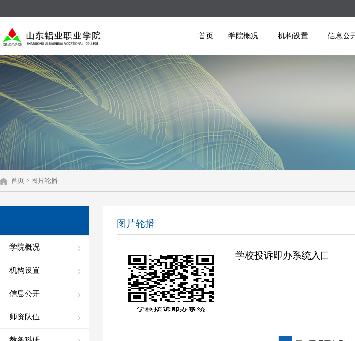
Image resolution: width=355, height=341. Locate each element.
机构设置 (293, 36)
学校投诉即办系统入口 (282, 255)
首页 (205, 36)
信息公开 (24, 293)
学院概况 (243, 36)
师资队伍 (24, 317)
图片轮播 (44, 180)
